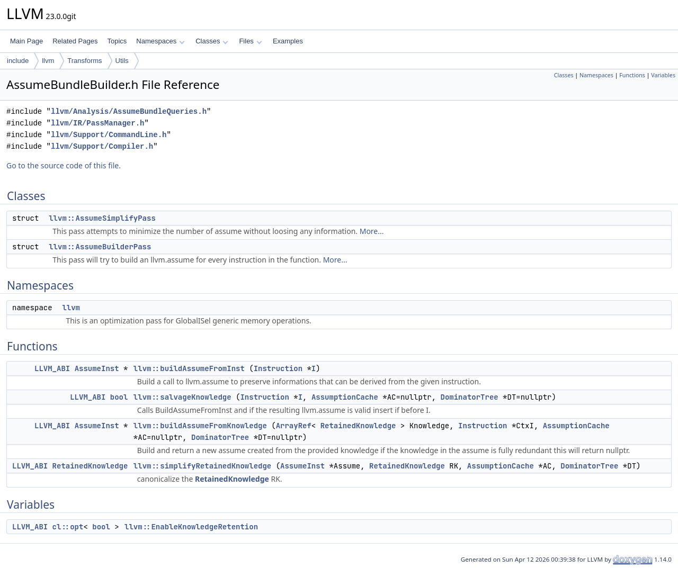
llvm (48, 61)
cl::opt (68, 526)
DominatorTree (469, 397)
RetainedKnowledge (358, 425)
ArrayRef (293, 425)
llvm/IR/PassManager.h (97, 123)
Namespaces (160, 41)
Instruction (278, 368)
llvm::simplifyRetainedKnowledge (202, 466)
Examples (288, 41)
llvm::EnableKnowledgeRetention (191, 526)
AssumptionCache (344, 397)
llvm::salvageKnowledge (182, 397)
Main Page (26, 41)
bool (119, 397)
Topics (117, 41)
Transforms (84, 61)
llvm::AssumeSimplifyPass (102, 218)
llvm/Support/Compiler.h (102, 146)
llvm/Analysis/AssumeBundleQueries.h (129, 111)
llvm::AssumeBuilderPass (100, 246)
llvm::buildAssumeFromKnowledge (200, 425)
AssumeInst (97, 368)
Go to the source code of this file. (63, 165)
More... (372, 231)
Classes (211, 41)
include (18, 61)
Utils (122, 61)
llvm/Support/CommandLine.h (108, 135)
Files (250, 41)
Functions (632, 75)
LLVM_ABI (52, 368)
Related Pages (74, 41)
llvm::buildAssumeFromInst (189, 368)
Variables (663, 75)
